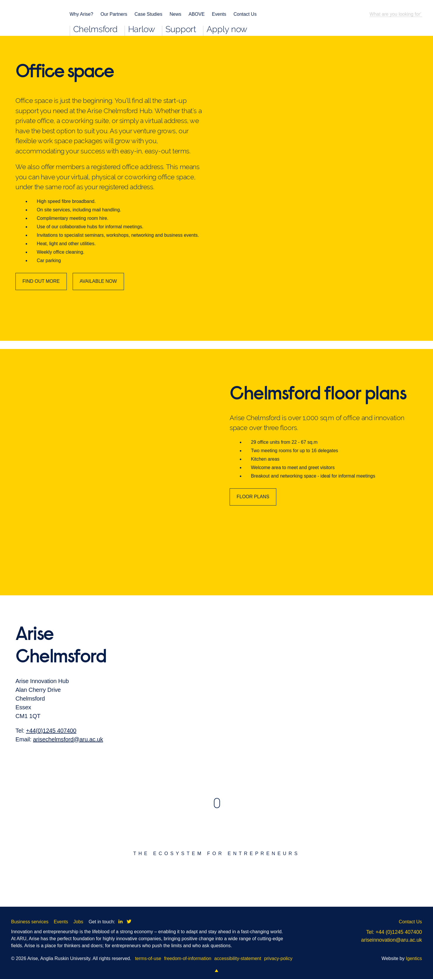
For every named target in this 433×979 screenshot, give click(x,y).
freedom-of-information (187, 958)
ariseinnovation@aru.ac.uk (391, 940)
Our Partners (113, 14)
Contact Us (244, 14)
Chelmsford (95, 30)
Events (219, 14)
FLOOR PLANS (253, 507)
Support (180, 30)
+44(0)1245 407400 (51, 741)
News (175, 14)
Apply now (227, 30)
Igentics (414, 958)
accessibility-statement (237, 958)
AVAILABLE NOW (98, 281)
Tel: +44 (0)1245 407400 (394, 932)
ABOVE (196, 14)
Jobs (78, 921)
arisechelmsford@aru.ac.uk (68, 750)
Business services (29, 921)
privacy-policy (278, 958)
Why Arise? (81, 14)
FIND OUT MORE (41, 281)
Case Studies (148, 14)
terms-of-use (148, 958)
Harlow (141, 30)
